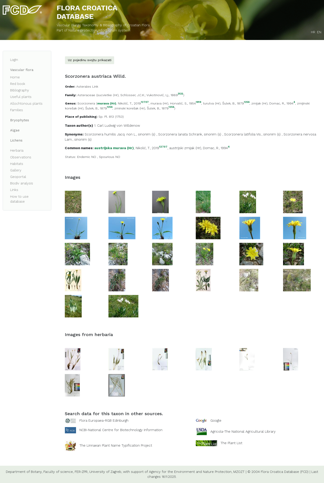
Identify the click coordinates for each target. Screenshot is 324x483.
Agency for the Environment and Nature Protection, (190, 472)
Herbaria (16, 150)
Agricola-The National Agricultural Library (243, 432)
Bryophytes (19, 120)
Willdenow (132, 126)
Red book (17, 84)
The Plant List (231, 443)
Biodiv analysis (21, 183)
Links (14, 190)
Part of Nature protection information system (93, 30)
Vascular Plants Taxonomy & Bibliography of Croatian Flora (103, 25)
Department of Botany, (24, 472)
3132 (180, 94)
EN (319, 32)
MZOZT (239, 472)
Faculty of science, (58, 472)
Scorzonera (86, 103)
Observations (20, 157)
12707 (145, 102)
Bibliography (19, 90)
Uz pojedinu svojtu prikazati (89, 60)
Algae (15, 130)
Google (215, 421)
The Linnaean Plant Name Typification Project (115, 445)
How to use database (19, 199)
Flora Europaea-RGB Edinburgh (103, 421)
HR (313, 32)
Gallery (15, 170)
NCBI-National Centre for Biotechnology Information (120, 430)
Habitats (16, 164)
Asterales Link (87, 86)
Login (14, 60)
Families (16, 110)
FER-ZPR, (81, 472)
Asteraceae (86, 95)
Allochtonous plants (26, 104)
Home (15, 77)
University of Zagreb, (105, 472)
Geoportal (18, 177)
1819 (198, 102)
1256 (247, 102)
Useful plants (21, 97)
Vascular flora (22, 70)
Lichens (16, 140)
